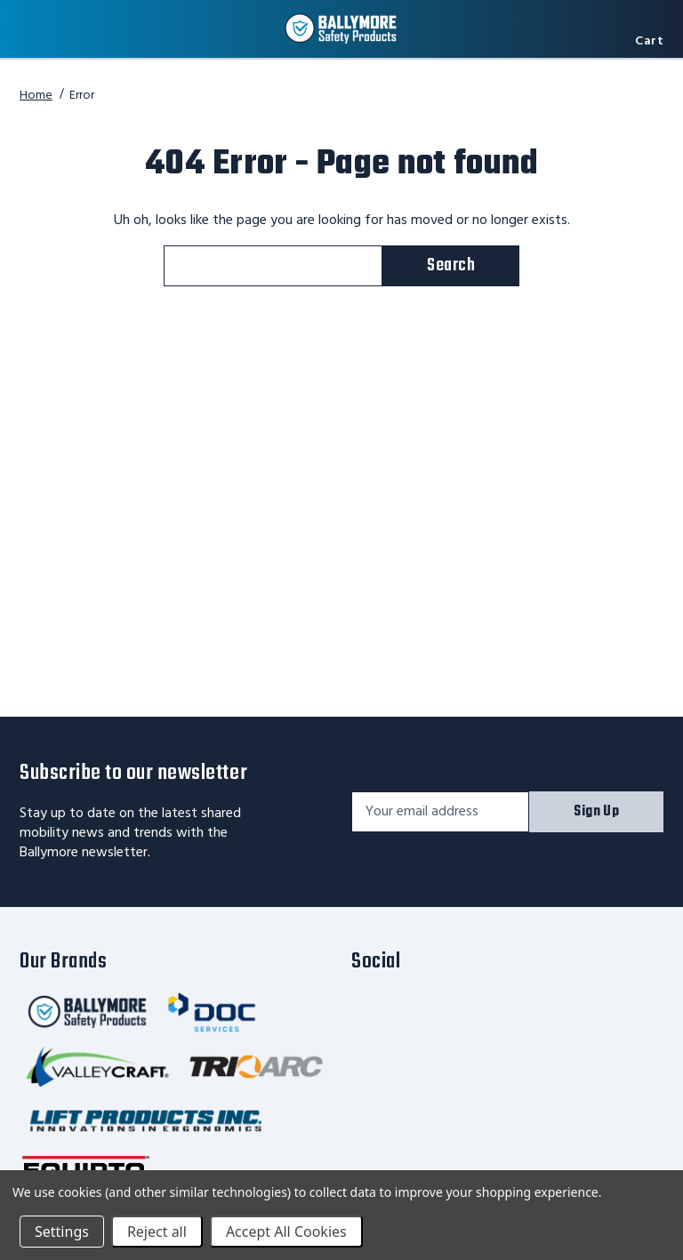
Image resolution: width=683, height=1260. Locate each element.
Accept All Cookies (286, 1231)
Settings (62, 1231)
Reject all (157, 1231)
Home (36, 95)
